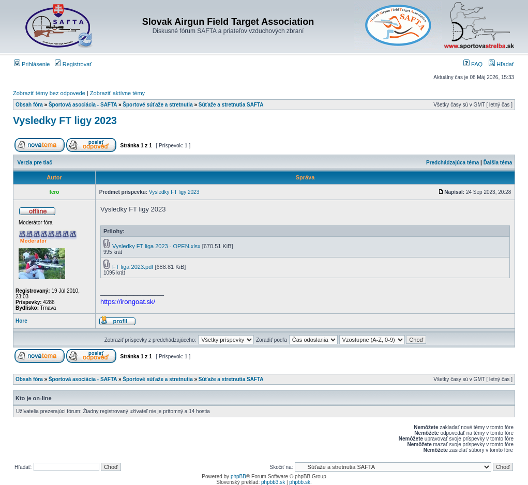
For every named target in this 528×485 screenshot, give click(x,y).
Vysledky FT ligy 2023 (65, 120)
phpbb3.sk (273, 482)
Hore (21, 321)
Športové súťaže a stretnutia (157, 105)
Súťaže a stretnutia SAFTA (231, 105)
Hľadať (501, 64)
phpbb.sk (299, 482)
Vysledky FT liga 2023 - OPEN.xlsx (156, 246)
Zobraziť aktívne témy (117, 93)
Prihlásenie (32, 64)
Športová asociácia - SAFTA (83, 105)
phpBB (238, 476)
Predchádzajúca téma (452, 162)
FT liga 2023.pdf (132, 267)
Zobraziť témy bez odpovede (49, 93)
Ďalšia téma (498, 162)
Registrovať (73, 64)
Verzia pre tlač (35, 162)
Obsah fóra (29, 105)
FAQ (472, 64)
